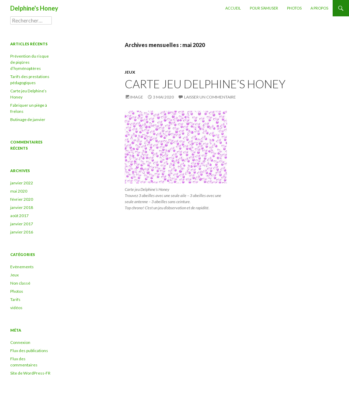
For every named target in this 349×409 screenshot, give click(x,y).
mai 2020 (18, 191)
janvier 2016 (21, 231)
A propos (319, 8)
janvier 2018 (21, 207)
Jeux (130, 72)
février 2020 (21, 199)
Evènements (22, 266)
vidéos (16, 307)
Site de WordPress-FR (30, 373)
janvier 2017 (21, 223)
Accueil (233, 8)
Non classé (20, 283)
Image (136, 97)
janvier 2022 (21, 182)
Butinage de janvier (27, 119)
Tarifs (15, 299)
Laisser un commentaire (210, 97)
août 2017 (19, 215)
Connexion (20, 342)
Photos (294, 8)
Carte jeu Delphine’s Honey (205, 84)
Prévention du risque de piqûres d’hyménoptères (29, 62)
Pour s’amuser (264, 8)
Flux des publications (29, 350)
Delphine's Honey (34, 8)
